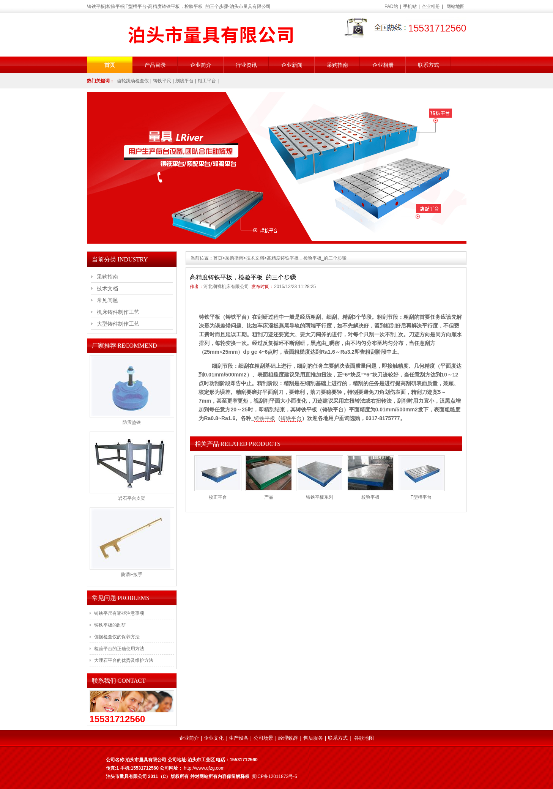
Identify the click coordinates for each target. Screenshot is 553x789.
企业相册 (431, 6)
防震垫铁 (132, 422)
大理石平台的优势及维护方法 (123, 660)
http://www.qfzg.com (204, 768)
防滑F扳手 (131, 574)
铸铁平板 (264, 418)
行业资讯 (246, 65)
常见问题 (107, 300)
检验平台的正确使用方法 (119, 648)
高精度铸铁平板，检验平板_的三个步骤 (307, 258)
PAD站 (391, 6)
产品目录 (155, 65)
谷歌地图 (364, 738)
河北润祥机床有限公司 (226, 286)
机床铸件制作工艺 (118, 312)
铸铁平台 (291, 418)
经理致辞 (288, 738)
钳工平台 (207, 80)
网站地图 (455, 6)
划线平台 (184, 80)
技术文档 (255, 258)
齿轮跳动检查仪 (133, 80)
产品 (268, 497)
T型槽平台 (421, 497)
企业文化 (214, 738)
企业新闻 (291, 65)
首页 (109, 65)
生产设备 (239, 738)
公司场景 (263, 738)
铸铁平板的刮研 (110, 625)
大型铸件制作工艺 (118, 324)
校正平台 (218, 497)
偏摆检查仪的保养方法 (117, 636)
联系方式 (428, 65)
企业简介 (200, 65)
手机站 (410, 6)
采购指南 (337, 65)
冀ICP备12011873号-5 (274, 776)
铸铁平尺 (162, 80)
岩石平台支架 (131, 498)
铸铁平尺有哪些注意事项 (119, 613)
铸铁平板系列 (319, 497)
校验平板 (370, 497)
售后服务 (313, 738)
